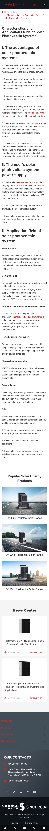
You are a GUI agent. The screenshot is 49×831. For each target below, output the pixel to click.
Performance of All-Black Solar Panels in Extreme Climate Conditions (24, 444)
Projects (6, 727)
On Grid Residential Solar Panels (24, 554)
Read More (37, 454)
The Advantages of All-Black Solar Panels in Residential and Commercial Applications (24, 488)
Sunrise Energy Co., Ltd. (25, 814)
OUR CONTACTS (17, 757)
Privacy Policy (31, 823)
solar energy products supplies (29, 182)
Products (6, 720)
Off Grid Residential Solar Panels (24, 589)
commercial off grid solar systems (26, 317)
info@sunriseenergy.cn (18, 781)
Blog (15, 12)
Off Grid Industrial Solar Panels (24, 517)
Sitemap (14, 823)
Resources (7, 734)
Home (7, 12)
